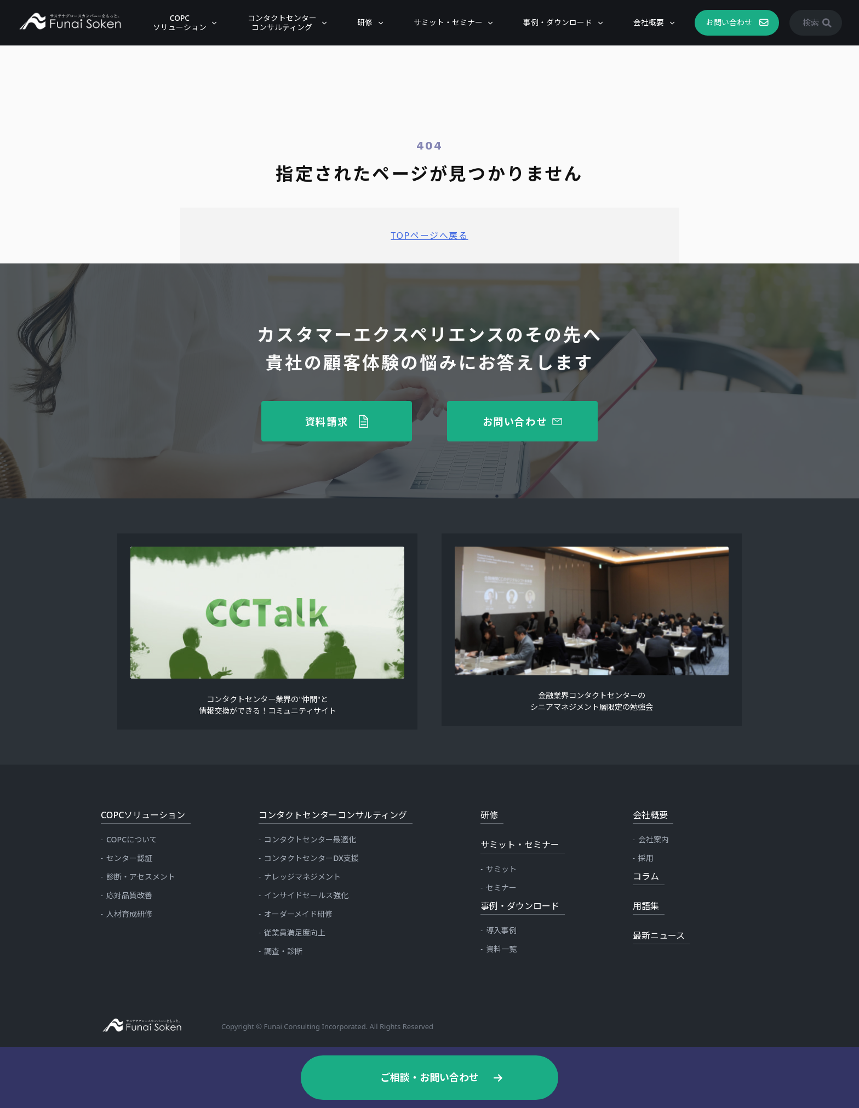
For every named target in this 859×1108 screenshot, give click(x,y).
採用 (646, 858)
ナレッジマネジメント (302, 876)
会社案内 (653, 839)
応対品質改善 (129, 895)
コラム (646, 876)
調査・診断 (283, 951)
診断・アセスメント (140, 876)
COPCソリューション (176, 22)
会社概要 (644, 22)
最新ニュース (659, 935)
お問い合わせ (725, 22)
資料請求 (326, 421)
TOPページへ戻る (429, 235)
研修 (361, 22)
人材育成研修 (129, 914)
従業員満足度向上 (294, 932)
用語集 (646, 906)
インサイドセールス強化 (306, 895)
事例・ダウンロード (554, 22)
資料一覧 (501, 949)
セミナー (501, 887)
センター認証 (129, 858)
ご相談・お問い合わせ (429, 1077)
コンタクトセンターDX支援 (311, 858)
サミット (501, 869)
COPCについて (131, 839)
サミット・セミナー (444, 22)
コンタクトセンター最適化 (310, 839)
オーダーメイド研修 (298, 914)
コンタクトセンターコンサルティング (278, 22)
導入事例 (501, 930)
